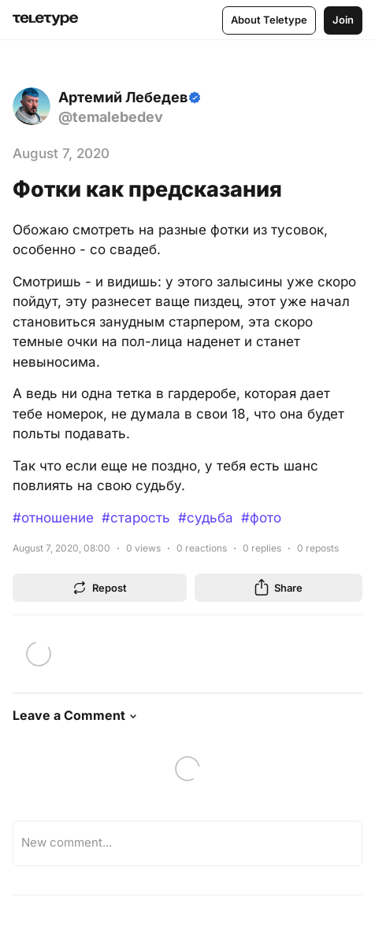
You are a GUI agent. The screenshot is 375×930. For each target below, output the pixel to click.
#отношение (53, 518)
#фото (261, 518)
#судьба (205, 518)
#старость (136, 518)
